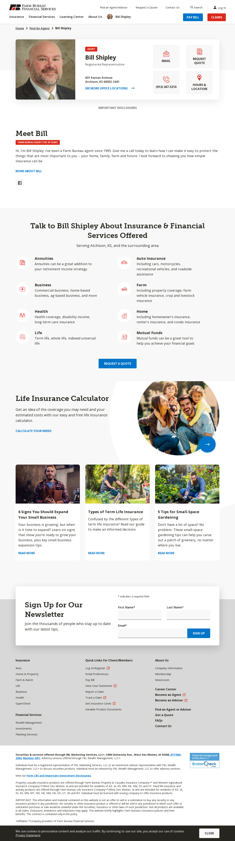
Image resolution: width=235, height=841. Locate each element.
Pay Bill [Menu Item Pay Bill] (193, 17)
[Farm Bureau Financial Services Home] (33, 7)
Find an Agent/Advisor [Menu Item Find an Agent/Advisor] (114, 7)
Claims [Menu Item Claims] (216, 17)
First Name (126, 607)
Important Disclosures (117, 108)
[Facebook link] (20, 183)
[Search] (196, 7)
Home (20, 28)
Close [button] (209, 833)
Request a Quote (117, 364)
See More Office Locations (108, 88)
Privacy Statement (28, 835)
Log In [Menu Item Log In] (220, 7)
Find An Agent (40, 28)
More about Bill (29, 171)
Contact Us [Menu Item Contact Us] (173, 7)
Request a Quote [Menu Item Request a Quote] (147, 7)
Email (122, 626)
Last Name (175, 607)
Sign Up (199, 633)
